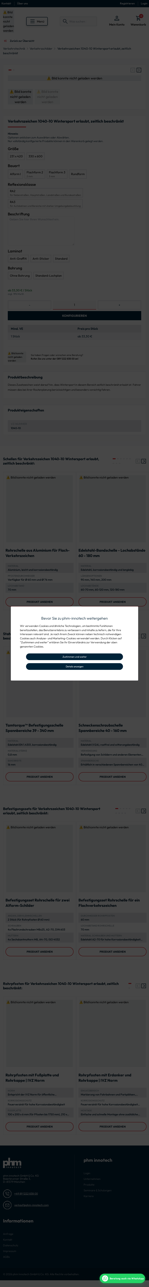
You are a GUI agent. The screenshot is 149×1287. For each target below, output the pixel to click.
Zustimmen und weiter (75, 656)
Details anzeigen (74, 666)
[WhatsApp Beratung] (122, 1278)
